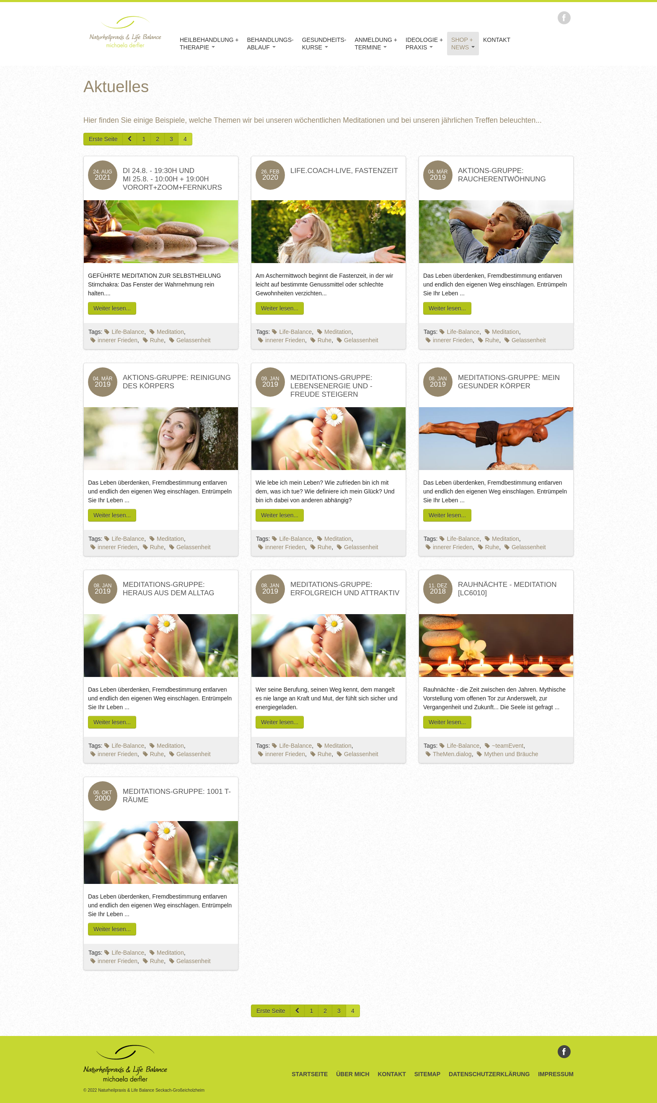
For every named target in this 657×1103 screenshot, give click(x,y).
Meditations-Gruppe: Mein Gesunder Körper (509, 382)
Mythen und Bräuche (507, 754)
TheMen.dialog (449, 754)
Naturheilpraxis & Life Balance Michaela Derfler (125, 31)
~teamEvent (504, 745)
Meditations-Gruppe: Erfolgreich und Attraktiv (344, 589)
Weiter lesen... (112, 308)
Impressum (556, 1074)
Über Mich (352, 1074)
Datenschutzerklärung (489, 1074)
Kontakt (496, 39)
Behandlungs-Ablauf (270, 43)
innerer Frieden (114, 340)
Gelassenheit (190, 340)
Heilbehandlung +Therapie (209, 43)
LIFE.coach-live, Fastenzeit (344, 171)
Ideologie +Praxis (424, 43)
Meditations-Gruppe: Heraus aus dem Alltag (169, 589)
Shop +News (463, 43)
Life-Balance (124, 331)
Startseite (310, 1074)
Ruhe (153, 340)
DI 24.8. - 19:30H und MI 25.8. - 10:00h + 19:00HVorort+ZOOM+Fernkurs (172, 179)
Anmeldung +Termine (375, 43)
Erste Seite (103, 139)
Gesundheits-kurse (324, 43)
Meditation (167, 331)
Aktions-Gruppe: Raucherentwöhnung (502, 175)
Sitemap (427, 1074)
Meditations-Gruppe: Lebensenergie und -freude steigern (331, 386)
